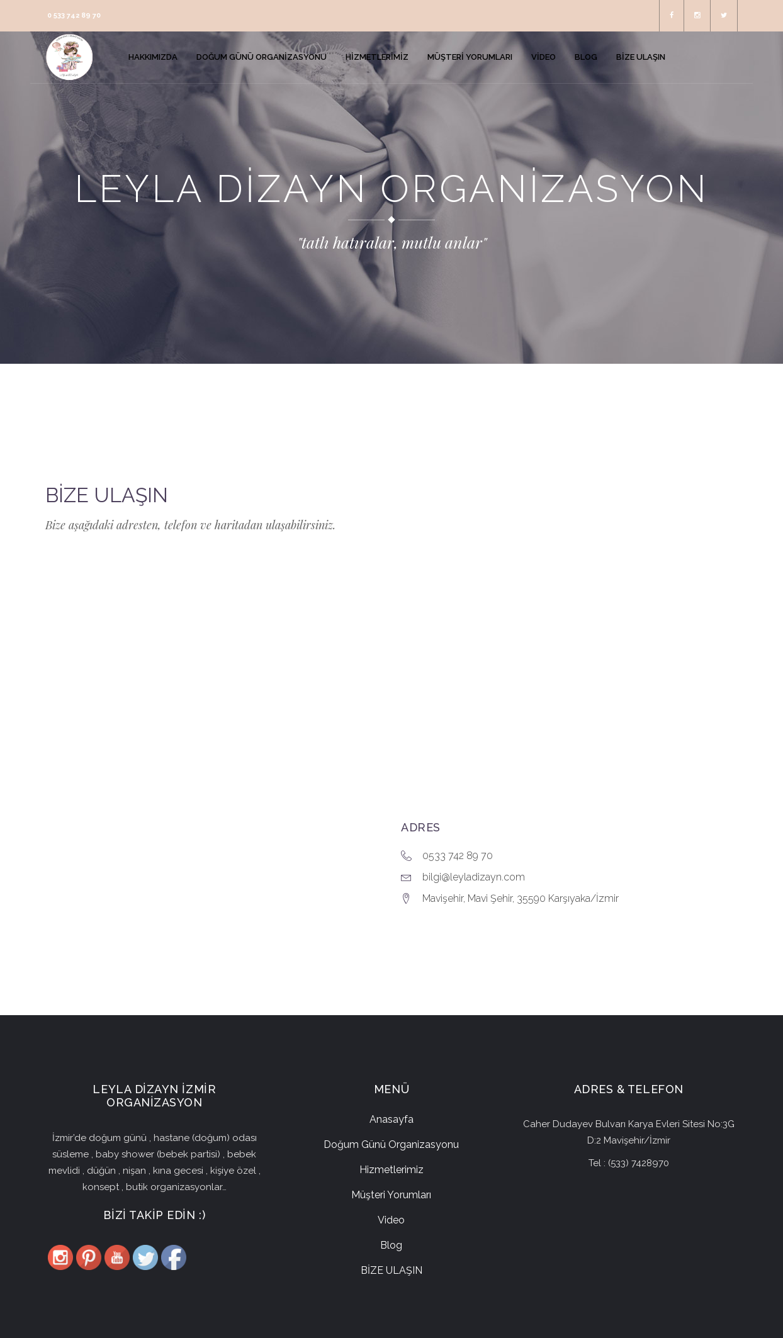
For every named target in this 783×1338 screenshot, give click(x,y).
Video (391, 1220)
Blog (391, 1245)
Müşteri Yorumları (391, 1195)
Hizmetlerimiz (391, 1170)
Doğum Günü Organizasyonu (391, 1144)
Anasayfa (391, 1119)
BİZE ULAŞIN (391, 1270)
